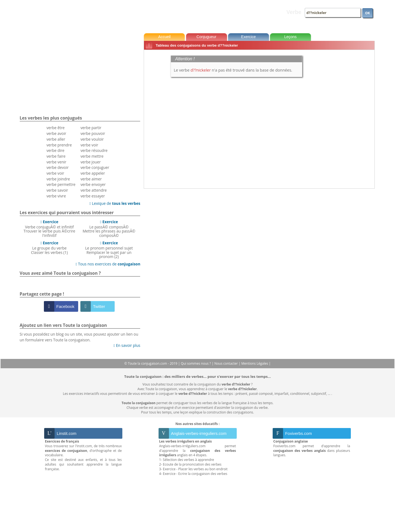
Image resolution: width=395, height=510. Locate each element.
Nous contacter (227, 363)
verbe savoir (57, 190)
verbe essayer (92, 196)
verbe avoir (56, 133)
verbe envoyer (93, 184)
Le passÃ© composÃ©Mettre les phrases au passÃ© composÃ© (109, 228)
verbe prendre (59, 145)
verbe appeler (92, 173)
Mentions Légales (255, 363)
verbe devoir (57, 167)
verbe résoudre (94, 150)
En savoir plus (127, 345)
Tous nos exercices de (108, 264)
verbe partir (90, 127)
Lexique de (114, 203)
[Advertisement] (351, 134)
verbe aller (55, 139)
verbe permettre (60, 184)
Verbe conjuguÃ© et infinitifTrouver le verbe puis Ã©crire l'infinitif (49, 228)
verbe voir (55, 173)
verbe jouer (90, 162)
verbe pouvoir (92, 133)
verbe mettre (91, 156)
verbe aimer (90, 179)
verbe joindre (58, 179)
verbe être (55, 127)
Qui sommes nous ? (196, 363)
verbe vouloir (92, 139)
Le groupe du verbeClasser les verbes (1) (49, 247)
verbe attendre (93, 190)
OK (367, 13)
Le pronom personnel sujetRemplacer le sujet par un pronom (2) (109, 249)
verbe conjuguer (94, 167)
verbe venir (56, 162)
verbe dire (55, 150)
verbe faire (55, 156)
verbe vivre (56, 196)
